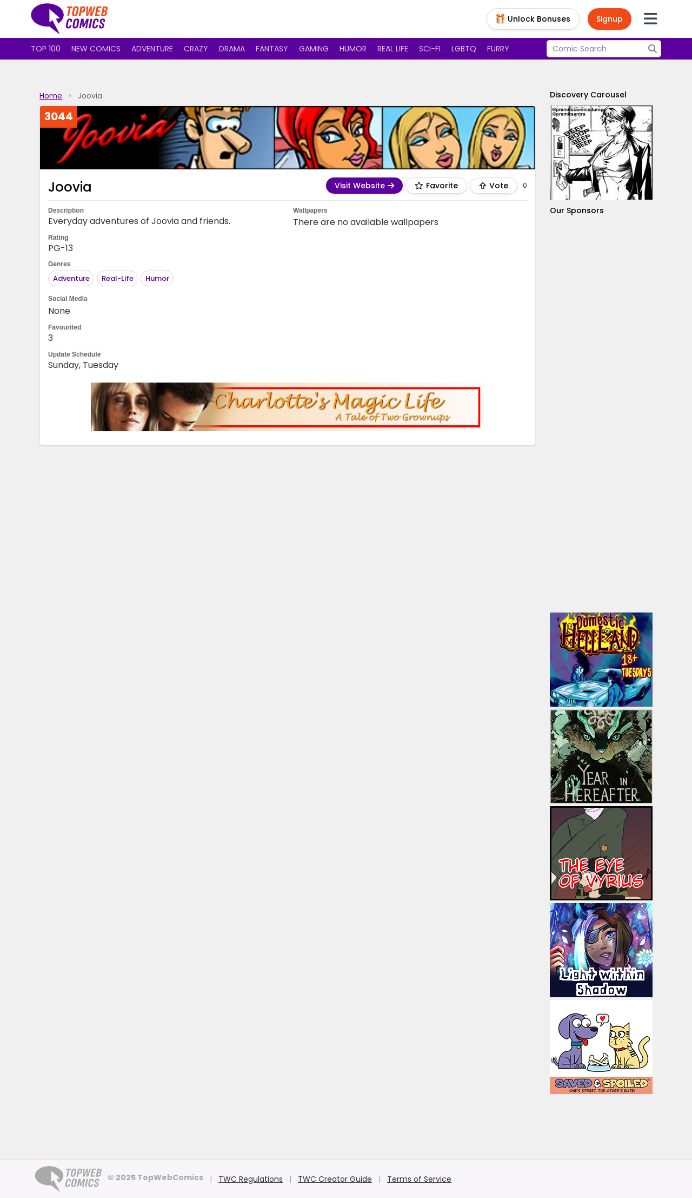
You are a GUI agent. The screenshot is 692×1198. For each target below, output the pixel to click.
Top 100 (46, 48)
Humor (353, 48)
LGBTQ (463, 48)
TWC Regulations (250, 1179)
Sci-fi (430, 48)
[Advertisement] (601, 414)
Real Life (392, 48)
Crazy (196, 48)
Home (50, 95)
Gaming (314, 48)
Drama (232, 48)
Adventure (152, 48)
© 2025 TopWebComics (155, 1177)
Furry (498, 48)
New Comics (96, 48)
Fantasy (272, 48)
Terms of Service (419, 1179)
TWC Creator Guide (335, 1179)
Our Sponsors (577, 210)
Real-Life (118, 278)
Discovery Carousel (588, 94)
